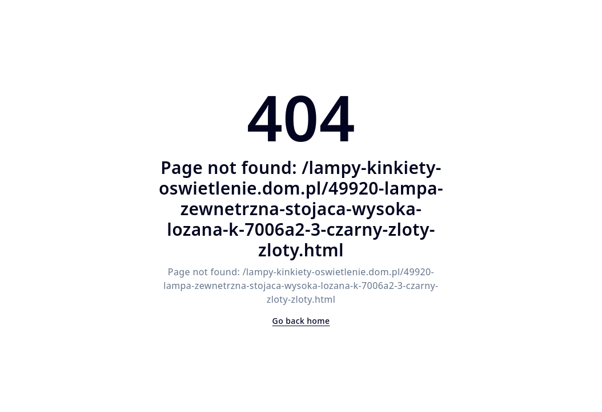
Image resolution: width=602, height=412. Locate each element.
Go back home (301, 320)
